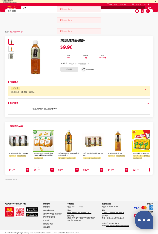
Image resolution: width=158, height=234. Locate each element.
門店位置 (136, 9)
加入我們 (46, 227)
